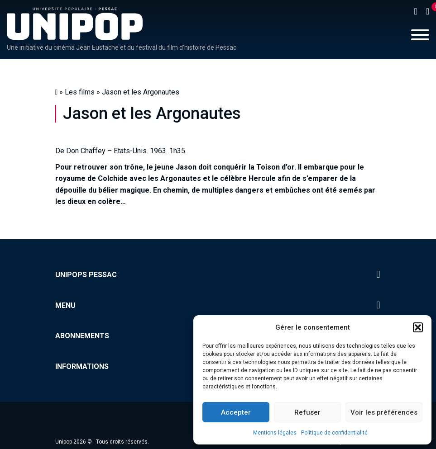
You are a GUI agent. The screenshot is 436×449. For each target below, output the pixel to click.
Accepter (236, 412)
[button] (417, 327)
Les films (80, 92)
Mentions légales (275, 433)
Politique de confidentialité (334, 433)
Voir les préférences (383, 412)
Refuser (307, 412)
